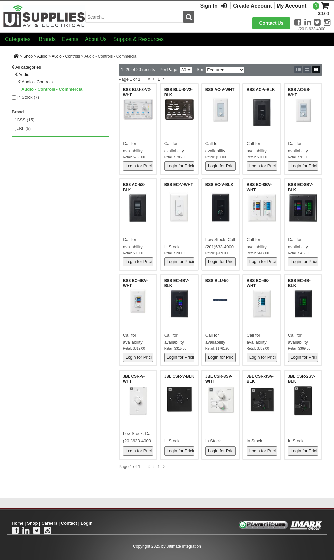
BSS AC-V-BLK (261, 89)
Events (70, 39)
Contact (69, 523)
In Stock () (28, 97)
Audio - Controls (66, 56)
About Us (96, 39)
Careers (49, 523)
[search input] (134, 17)
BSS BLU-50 (217, 280)
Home (17, 523)
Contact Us (271, 23)
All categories (28, 67)
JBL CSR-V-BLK (179, 376)
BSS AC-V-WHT (220, 89)
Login (86, 523)
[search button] (188, 17)
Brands (47, 39)
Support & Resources (138, 39)
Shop (28, 56)
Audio (42, 56)
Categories (17, 39)
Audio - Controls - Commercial (52, 89)
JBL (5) (24, 128)
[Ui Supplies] (44, 16)
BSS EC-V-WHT (178, 184)
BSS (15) (26, 119)
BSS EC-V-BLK (219, 184)
